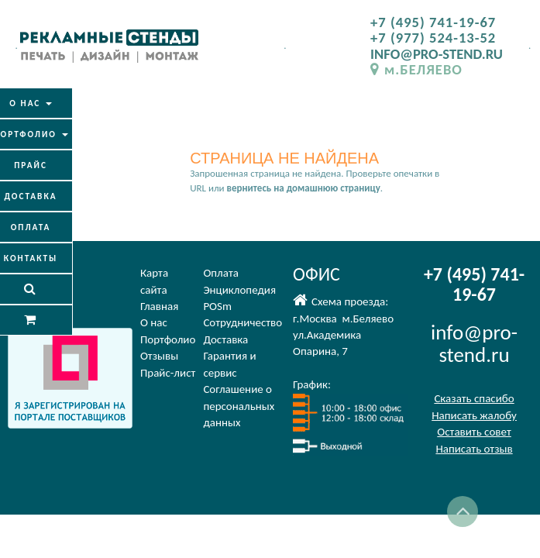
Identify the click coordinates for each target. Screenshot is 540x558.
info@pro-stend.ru (474, 343)
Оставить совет (474, 432)
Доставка (225, 339)
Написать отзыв (473, 449)
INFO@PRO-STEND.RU (436, 54)
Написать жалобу (474, 415)
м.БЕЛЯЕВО (416, 69)
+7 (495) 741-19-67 (433, 22)
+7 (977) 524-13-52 (433, 37)
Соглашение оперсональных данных (238, 405)
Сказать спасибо (474, 398)
